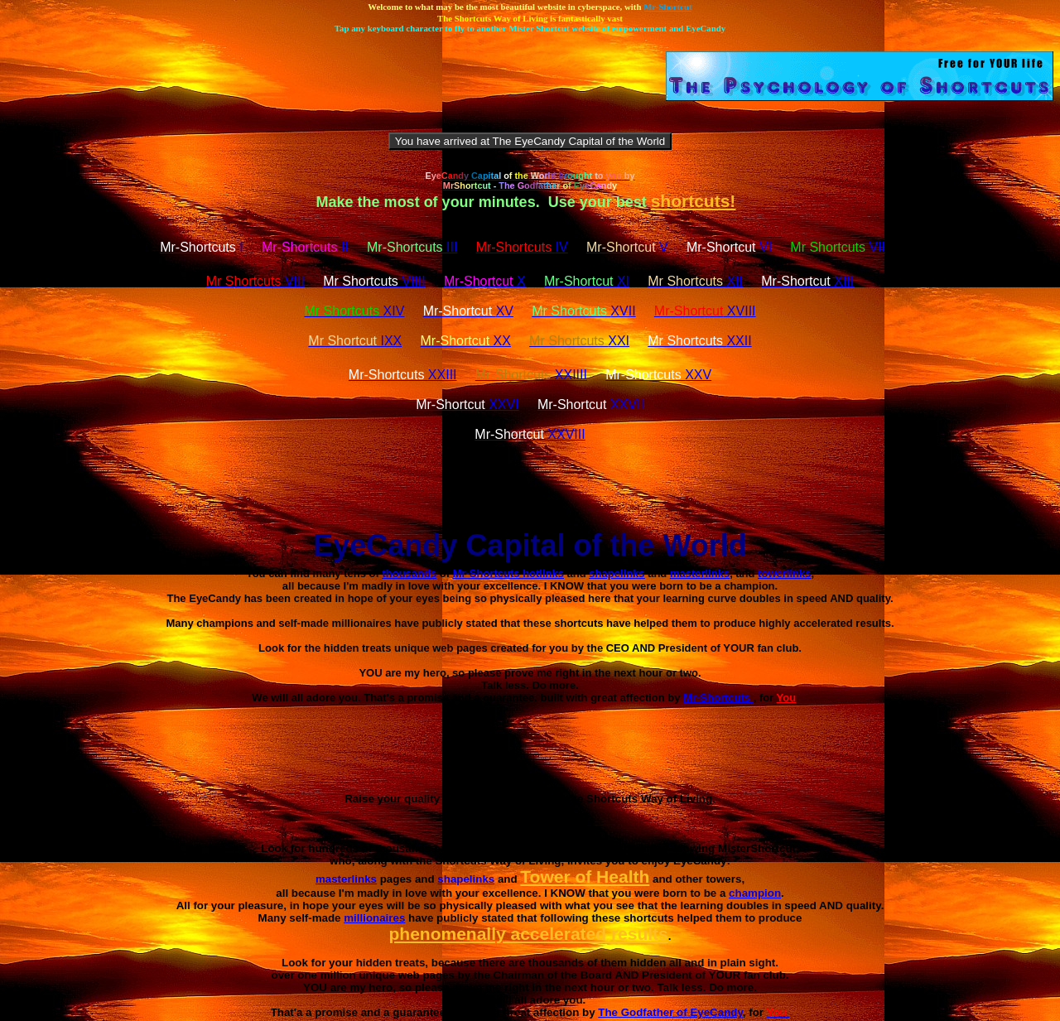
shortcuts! (693, 200)
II (305, 247)
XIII (807, 281)
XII (695, 281)
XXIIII (531, 375)
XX (466, 341)
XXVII (590, 404)
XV (468, 311)
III (412, 247)
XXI (579, 341)
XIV (354, 311)
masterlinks (346, 879)
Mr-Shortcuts (718, 697)
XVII (583, 311)
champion (755, 893)
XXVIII (530, 434)
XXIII (403, 375)
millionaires (374, 918)
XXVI (467, 404)
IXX (355, 341)
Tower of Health (584, 876)
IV (522, 247)
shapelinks (465, 879)
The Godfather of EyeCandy (670, 1012)
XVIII (705, 311)
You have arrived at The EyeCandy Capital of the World (530, 141)
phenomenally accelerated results (527, 933)
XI (586, 281)
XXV (658, 375)
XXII (699, 341)
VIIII (374, 281)
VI (729, 247)
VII (837, 247)
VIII (255, 281)
